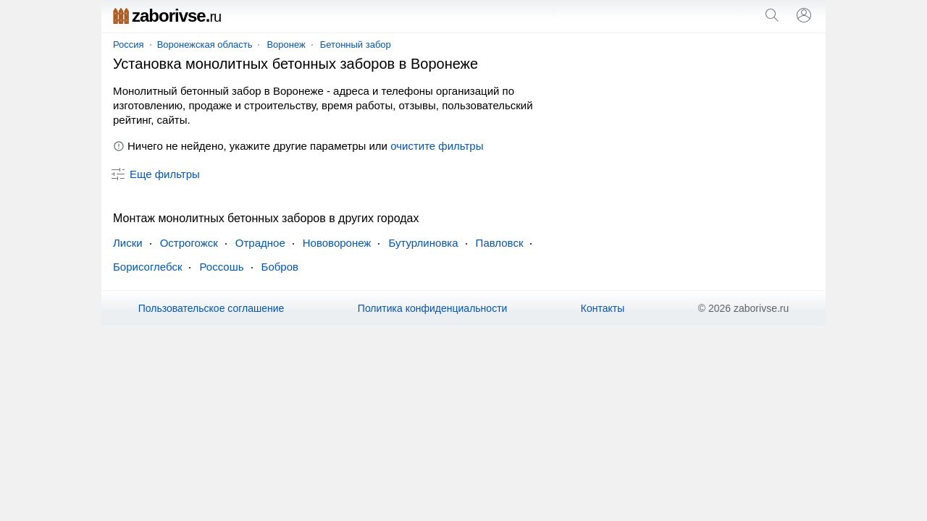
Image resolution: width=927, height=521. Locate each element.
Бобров (279, 266)
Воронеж (286, 44)
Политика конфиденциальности (433, 308)
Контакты (602, 308)
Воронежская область (205, 44)
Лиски (128, 243)
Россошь (221, 266)
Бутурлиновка (423, 243)
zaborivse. (167, 15)
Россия (128, 44)
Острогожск (189, 243)
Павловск (500, 243)
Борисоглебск (147, 266)
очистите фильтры (436, 146)
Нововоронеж (337, 243)
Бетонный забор (355, 44)
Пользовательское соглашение (211, 308)
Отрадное (260, 243)
